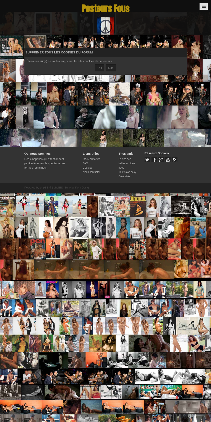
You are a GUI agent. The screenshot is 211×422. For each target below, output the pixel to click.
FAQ (85, 163)
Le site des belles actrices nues (127, 163)
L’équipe (88, 167)
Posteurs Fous (105, 8)
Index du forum (91, 159)
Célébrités (124, 176)
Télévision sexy (127, 172)
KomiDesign (82, 187)
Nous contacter (91, 172)
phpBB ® (45, 187)
